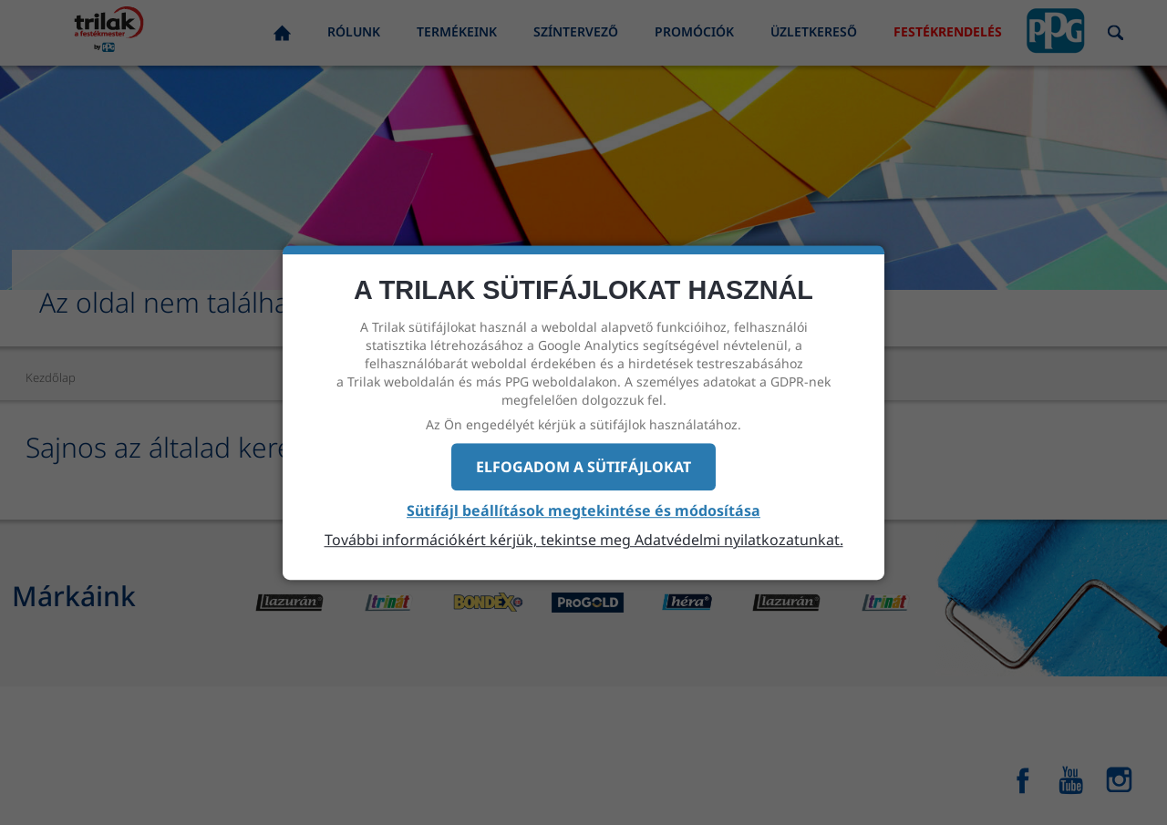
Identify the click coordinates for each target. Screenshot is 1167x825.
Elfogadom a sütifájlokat (583, 467)
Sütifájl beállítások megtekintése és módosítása (583, 511)
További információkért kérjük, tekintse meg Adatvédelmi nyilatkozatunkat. (584, 540)
